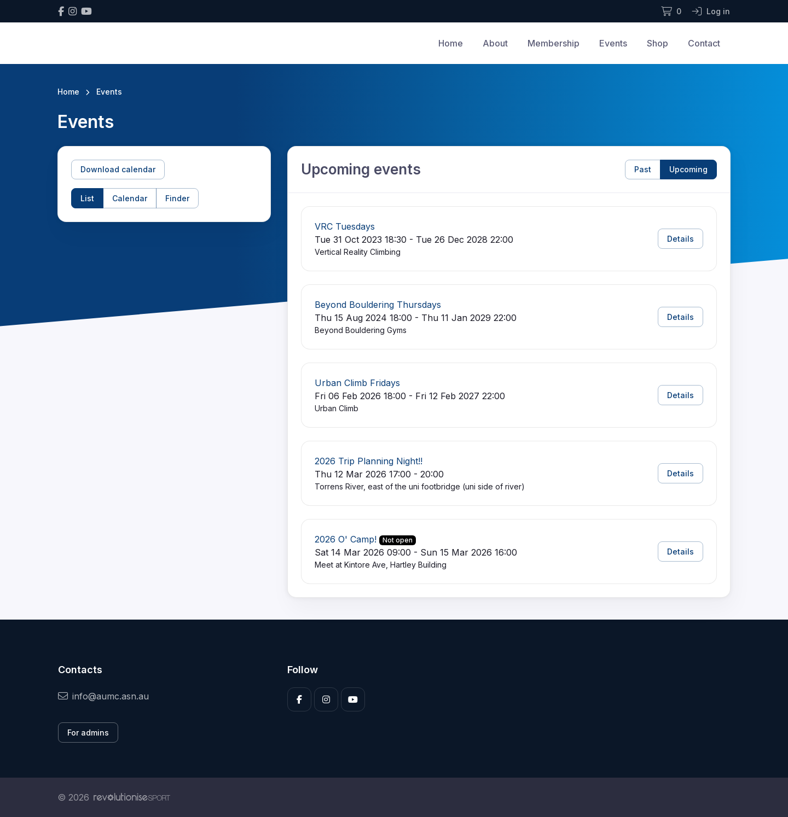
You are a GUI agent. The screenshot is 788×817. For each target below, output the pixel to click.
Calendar (129, 198)
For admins (88, 732)
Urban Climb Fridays (357, 382)
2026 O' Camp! (345, 539)
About (495, 43)
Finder (177, 198)
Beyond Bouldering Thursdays (378, 304)
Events (613, 43)
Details (680, 238)
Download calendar (117, 169)
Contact (704, 43)
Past (642, 169)
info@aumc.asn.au (103, 696)
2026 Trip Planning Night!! (368, 461)
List (87, 198)
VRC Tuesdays (345, 226)
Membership (554, 43)
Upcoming (688, 169)
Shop (657, 43)
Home (450, 43)
